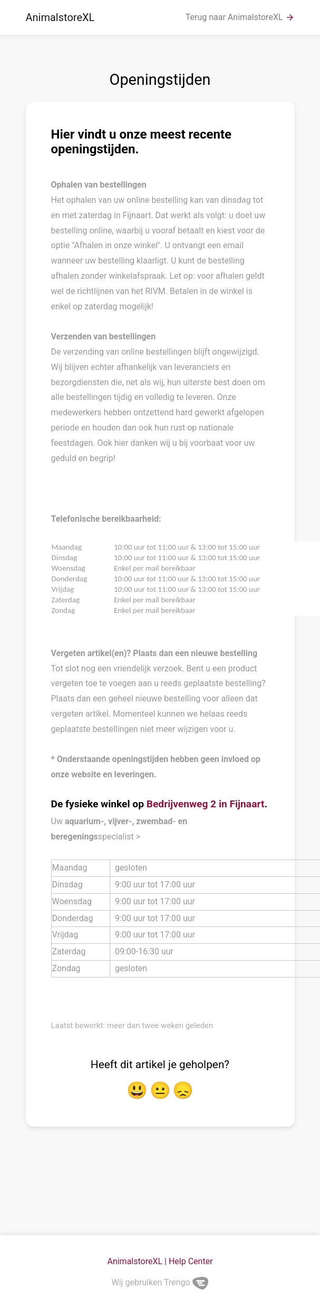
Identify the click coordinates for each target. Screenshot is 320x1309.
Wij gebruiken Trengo (160, 1282)
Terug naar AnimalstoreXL (240, 17)
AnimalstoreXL (60, 17)
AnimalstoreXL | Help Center (159, 1261)
